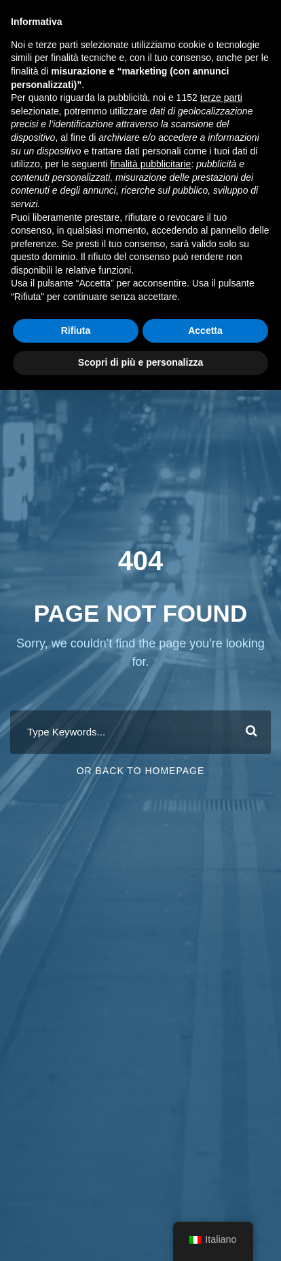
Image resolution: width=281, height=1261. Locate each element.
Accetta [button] (205, 330)
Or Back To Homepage (141, 770)
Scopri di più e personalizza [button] (140, 362)
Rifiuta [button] (76, 330)
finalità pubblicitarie (150, 163)
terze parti (221, 97)
